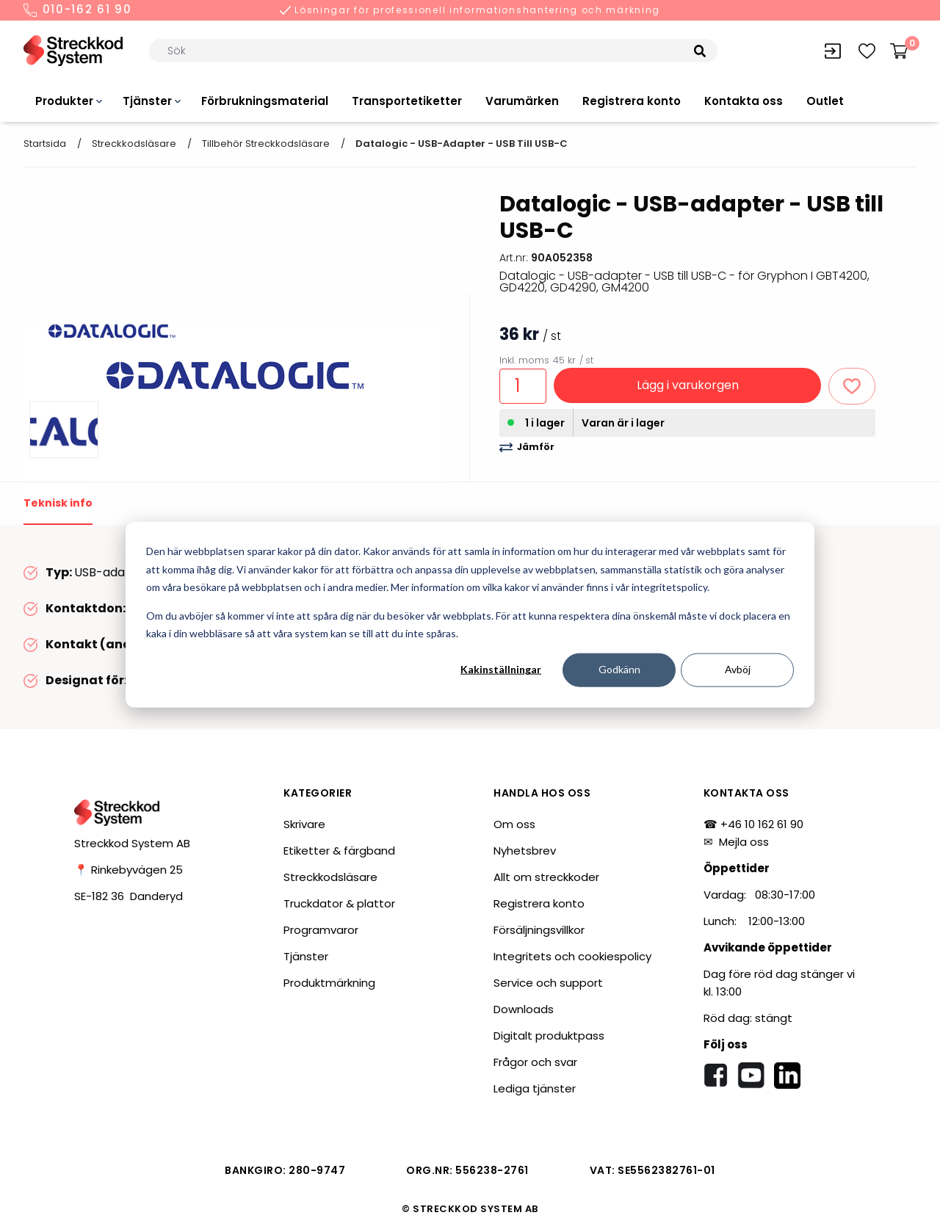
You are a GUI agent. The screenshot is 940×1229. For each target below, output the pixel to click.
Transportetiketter (407, 101)
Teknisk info (58, 503)
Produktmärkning (329, 982)
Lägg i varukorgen (688, 385)
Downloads (524, 1009)
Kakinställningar (500, 669)
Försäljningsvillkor (539, 930)
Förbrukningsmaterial (264, 101)
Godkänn (619, 669)
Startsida (45, 144)
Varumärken (522, 101)
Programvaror (320, 930)
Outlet (825, 101)
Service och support (548, 982)
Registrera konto (631, 101)
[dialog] (470, 615)
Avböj (738, 669)
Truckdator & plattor (339, 903)
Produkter (64, 101)
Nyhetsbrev (525, 850)
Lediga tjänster (535, 1088)
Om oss (514, 824)
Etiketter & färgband (339, 850)
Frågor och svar (535, 1062)
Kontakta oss (743, 101)
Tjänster (147, 101)
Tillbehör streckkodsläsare (266, 144)
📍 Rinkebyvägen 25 (128, 869)
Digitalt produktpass (549, 1035)
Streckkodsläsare (134, 144)
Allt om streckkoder (546, 877)
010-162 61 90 (78, 10)
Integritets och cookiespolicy (572, 956)
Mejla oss (744, 841)
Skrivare (304, 824)
